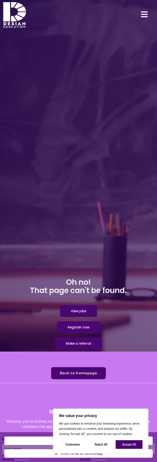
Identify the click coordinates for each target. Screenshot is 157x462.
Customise (72, 444)
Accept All (129, 444)
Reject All (101, 444)
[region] (100, 431)
